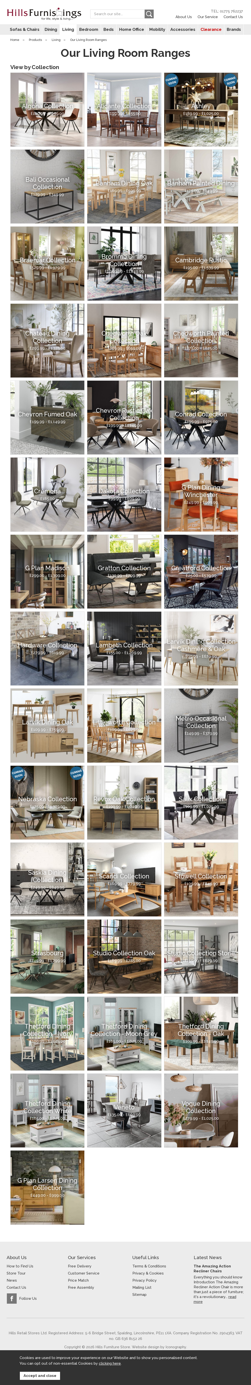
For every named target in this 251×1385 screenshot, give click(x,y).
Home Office (131, 29)
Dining (52, 29)
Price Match (78, 1280)
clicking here (110, 1363)
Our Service (208, 17)
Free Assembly (81, 1287)
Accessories (182, 29)
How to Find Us (20, 1266)
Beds (109, 29)
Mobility (156, 29)
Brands (231, 29)
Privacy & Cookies (148, 1273)
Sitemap (139, 1294)
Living (69, 29)
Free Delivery (79, 1266)
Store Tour (16, 1273)
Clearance (209, 29)
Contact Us (233, 17)
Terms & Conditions (149, 1266)
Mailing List (141, 1287)
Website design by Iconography (159, 1347)
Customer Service (84, 1273)
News (12, 1280)
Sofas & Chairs (26, 29)
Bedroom (89, 29)
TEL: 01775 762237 (227, 11)
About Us (184, 17)
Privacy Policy (144, 1280)
